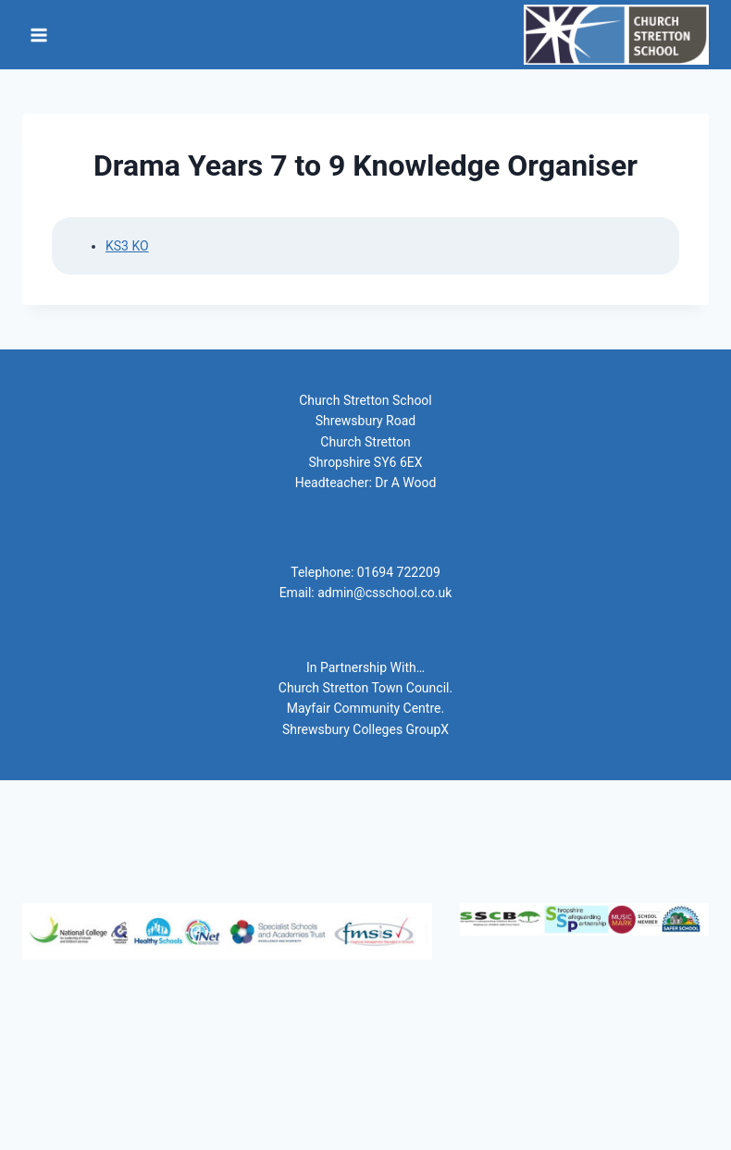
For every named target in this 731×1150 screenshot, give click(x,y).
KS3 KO (127, 246)
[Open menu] (39, 34)
